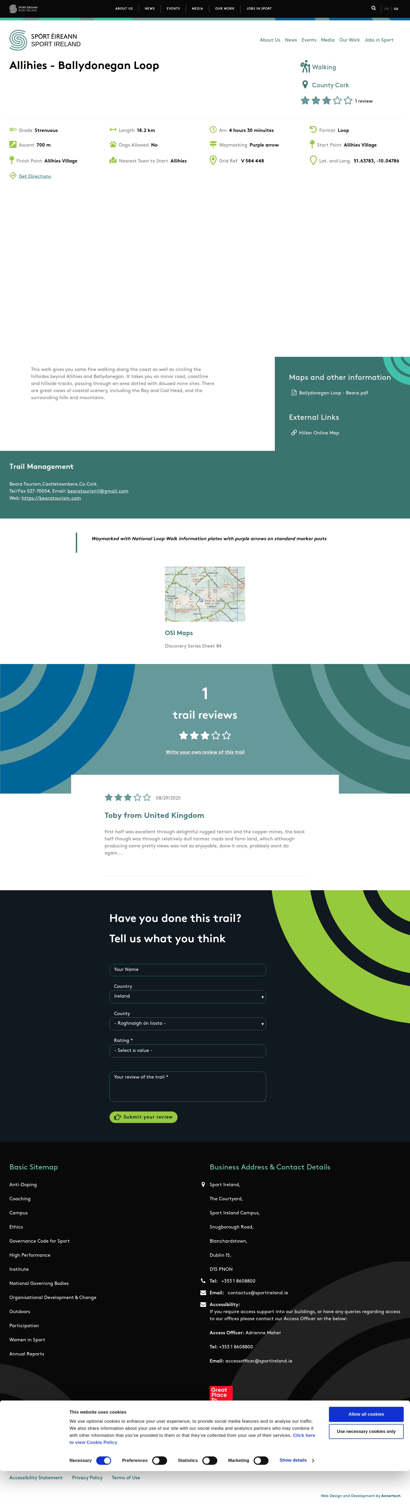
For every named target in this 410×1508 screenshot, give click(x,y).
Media (197, 8)
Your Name (126, 969)
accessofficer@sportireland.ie (258, 1363)
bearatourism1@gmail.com (97, 491)
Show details (293, 1497)
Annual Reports (26, 1356)
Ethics (16, 1229)
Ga (396, 9)
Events (173, 8)
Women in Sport (27, 1342)
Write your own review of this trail (205, 752)
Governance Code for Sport (39, 1243)
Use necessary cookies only (366, 1468)
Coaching (20, 1200)
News (150, 8)
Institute (19, 1271)
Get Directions (35, 176)
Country (123, 987)
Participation (24, 1327)
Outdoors (19, 1313)
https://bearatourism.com (51, 498)
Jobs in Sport (259, 8)
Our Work (225, 8)
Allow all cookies (366, 1451)
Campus (18, 1215)
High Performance (29, 1257)
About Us (124, 8)
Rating (121, 1041)
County (122, 1014)
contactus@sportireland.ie (258, 1294)
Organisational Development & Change (52, 1299)
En (387, 9)
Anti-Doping (23, 1186)
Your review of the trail (139, 1077)
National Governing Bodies (39, 1285)
